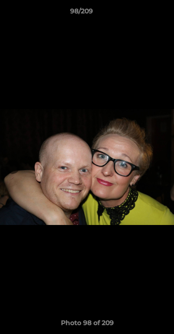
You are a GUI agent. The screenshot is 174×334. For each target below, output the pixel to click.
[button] (140, 13)
